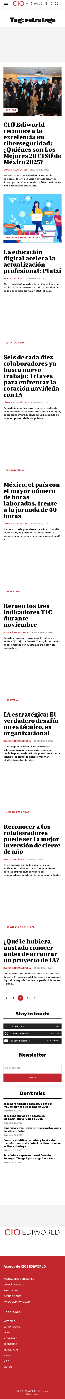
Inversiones (13, 591)
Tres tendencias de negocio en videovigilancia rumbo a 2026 (24, 1117)
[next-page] (35, 998)
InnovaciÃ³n (13, 699)
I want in (32, 1077)
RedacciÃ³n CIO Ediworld (17, 632)
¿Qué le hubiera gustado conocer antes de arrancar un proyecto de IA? (31, 950)
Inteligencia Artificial (20, 926)
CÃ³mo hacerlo (15, 470)
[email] (32, 1068)
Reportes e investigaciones (23, 237)
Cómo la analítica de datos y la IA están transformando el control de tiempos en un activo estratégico (32, 1143)
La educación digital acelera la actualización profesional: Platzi (32, 261)
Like (57, 1026)
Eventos (11, 110)
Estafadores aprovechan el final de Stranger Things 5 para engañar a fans (29, 1156)
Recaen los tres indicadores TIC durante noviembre (27, 615)
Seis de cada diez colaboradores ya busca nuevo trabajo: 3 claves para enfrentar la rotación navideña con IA (31, 375)
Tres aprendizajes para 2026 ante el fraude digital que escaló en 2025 (27, 1105)
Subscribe (53, 1040)
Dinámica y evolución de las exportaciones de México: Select (32, 1129)
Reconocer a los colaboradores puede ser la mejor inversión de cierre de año (31, 839)
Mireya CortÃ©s (12, 278)
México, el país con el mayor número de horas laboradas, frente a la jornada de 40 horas (31, 500)
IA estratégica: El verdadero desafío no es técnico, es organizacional (30, 723)
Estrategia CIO (15, 342)
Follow (55, 1033)
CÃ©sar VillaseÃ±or (15, 169)
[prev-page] (6, 998)
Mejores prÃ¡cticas (17, 812)
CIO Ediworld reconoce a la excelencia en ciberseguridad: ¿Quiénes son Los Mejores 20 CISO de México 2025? (32, 143)
